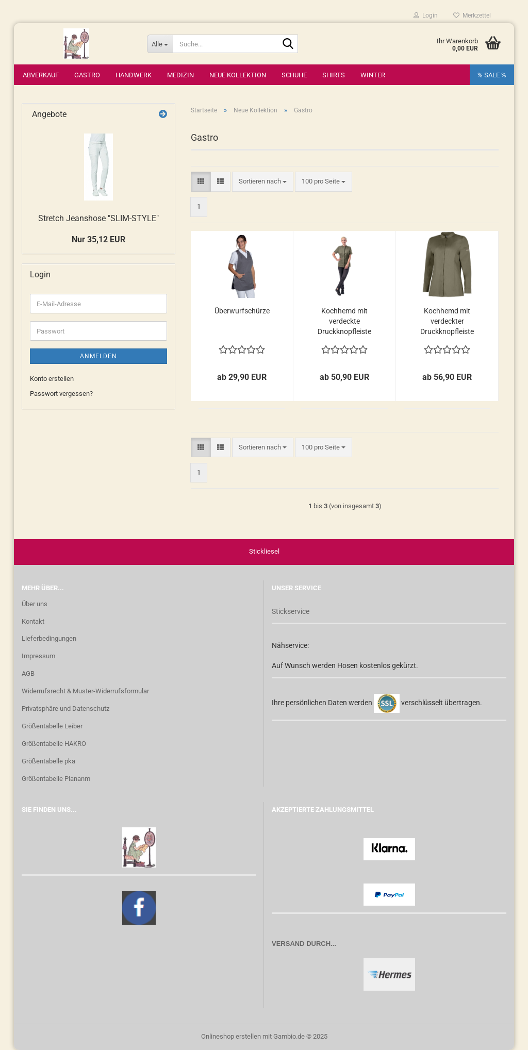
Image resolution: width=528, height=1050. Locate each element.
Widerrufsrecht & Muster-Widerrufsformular (85, 691)
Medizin (180, 75)
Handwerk (134, 75)
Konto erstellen (52, 378)
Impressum (38, 656)
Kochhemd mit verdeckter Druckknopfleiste (447, 321)
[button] (201, 182)
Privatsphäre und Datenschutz (65, 708)
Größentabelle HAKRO (54, 743)
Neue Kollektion (237, 75)
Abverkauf (41, 75)
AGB (28, 673)
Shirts (333, 75)
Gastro (87, 75)
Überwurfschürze (242, 311)
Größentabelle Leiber (52, 726)
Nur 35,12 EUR (98, 239)
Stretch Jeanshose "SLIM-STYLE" (98, 218)
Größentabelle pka (48, 761)
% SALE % (491, 75)
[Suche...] (160, 44)
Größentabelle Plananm (56, 778)
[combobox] (262, 182)
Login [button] (426, 15)
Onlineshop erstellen (231, 1036)
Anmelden (98, 356)
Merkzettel (472, 15)
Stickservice (290, 611)
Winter (372, 75)
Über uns (34, 604)
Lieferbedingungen (49, 639)
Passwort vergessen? (61, 393)
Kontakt (33, 621)
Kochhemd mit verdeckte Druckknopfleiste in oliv (344, 322)
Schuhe (294, 75)
